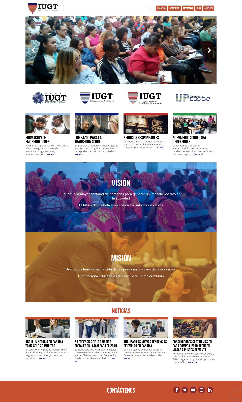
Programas (188, 8)
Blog (199, 8)
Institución (174, 8)
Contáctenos (121, 390)
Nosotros (161, 8)
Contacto (208, 8)
